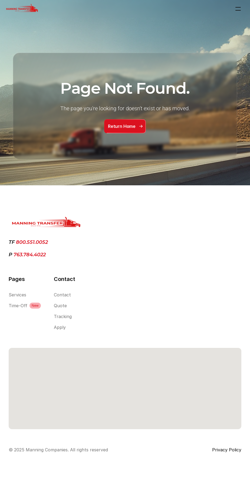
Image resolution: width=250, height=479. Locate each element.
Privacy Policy (226, 449)
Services (17, 294)
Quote (60, 305)
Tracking (63, 316)
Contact (62, 294)
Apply (60, 327)
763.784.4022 (29, 255)
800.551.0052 (32, 242)
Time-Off (18, 305)
